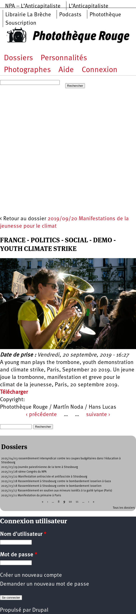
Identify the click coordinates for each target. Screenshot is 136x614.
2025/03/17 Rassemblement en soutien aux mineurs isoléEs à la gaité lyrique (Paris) (56, 490)
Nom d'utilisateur (23, 534)
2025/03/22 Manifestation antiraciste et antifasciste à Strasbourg (44, 476)
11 (77, 501)
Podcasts (70, 15)
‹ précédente (41, 414)
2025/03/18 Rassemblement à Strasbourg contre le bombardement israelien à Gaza (56, 481)
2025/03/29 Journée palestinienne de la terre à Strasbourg (39, 467)
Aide (66, 70)
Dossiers (18, 58)
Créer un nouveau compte (31, 575)
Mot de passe (18, 555)
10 (70, 501)
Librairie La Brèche (28, 15)
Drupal (40, 610)
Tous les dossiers (124, 507)
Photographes (27, 70)
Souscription (20, 23)
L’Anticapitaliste (88, 6)
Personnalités (64, 58)
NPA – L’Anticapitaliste (33, 6)
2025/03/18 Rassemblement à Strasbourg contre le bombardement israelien (51, 485)
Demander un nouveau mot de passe (44, 584)
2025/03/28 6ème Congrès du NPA (24, 471)
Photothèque (105, 15)
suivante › (98, 414)
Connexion (99, 70)
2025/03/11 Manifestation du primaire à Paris (31, 495)
